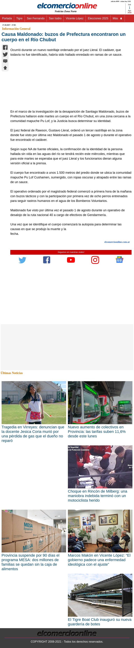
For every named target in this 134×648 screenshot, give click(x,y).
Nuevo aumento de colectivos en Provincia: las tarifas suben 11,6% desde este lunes (97, 431)
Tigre (19, 18)
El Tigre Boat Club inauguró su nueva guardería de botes (99, 621)
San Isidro (55, 18)
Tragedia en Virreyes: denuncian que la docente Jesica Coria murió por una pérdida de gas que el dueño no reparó (33, 434)
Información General (16, 28)
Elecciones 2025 (98, 18)
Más (117, 18)
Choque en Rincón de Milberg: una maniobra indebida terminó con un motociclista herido (97, 495)
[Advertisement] (69, 83)
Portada (7, 18)
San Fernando (35, 18)
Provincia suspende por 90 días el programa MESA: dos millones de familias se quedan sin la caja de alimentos (30, 562)
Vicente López (74, 18)
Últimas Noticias (12, 373)
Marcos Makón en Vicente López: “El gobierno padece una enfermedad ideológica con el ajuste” (99, 560)
